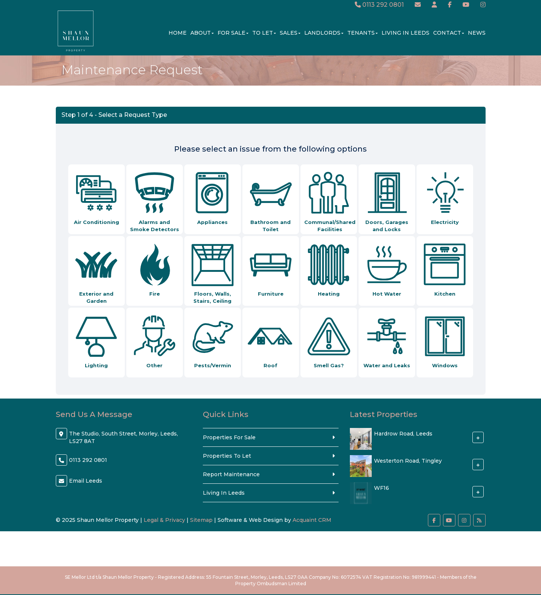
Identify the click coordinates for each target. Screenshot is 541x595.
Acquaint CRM (312, 520)
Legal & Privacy (164, 520)
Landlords (323, 32)
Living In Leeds (405, 32)
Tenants (362, 32)
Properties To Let (227, 455)
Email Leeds (85, 480)
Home (178, 32)
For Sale (233, 32)
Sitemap (201, 520)
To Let (264, 32)
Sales (290, 32)
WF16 (381, 488)
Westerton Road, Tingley (408, 460)
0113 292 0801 (379, 4)
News (477, 32)
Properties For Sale (229, 437)
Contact (448, 32)
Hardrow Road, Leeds (403, 433)
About (202, 32)
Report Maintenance (231, 474)
